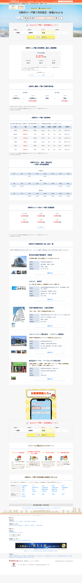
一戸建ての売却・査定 (34, 3)
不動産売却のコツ (20, 525)
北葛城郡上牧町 (55, 487)
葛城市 (23, 487)
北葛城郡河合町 (45, 487)
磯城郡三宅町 (54, 489)
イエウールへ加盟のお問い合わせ (36, 550)
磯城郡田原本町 (45, 489)
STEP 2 (29, 29)
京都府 (33, 494)
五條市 (23, 489)
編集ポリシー (26, 550)
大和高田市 (44, 491)
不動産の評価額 (39, 525)
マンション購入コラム (13, 536)
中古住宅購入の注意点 (26, 540)
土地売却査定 (33, 521)
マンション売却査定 (19, 521)
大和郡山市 (34, 491)
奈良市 (23, 491)
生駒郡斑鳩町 (24, 485)
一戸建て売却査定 (27, 521)
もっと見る (41, 227)
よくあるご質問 (54, 1)
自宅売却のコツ (27, 525)
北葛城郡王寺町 (35, 487)
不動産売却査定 (12, 521)
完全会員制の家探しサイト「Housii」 (16, 532)
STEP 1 (15, 29)
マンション (34, 75)
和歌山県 (24, 496)
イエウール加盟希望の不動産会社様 (65, 1)
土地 (47, 75)
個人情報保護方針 (50, 550)
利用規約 (44, 550)
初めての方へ (22, 1)
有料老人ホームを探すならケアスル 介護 (25, 557)
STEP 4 (57, 29)
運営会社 (56, 550)
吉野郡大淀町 (54, 491)
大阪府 (43, 494)
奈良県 (41, 3)
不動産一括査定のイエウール (14, 3)
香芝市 (63, 485)
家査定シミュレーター (45, 1)
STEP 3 (43, 29)
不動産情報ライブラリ (27, 108)
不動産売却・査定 (25, 3)
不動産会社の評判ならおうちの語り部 (65, 555)
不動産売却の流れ (30, 1)
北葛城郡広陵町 (65, 487)
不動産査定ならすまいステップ (51, 555)
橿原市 (53, 485)
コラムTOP (37, 1)
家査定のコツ (33, 525)
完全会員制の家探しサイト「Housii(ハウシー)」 (36, 555)
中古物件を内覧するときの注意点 (15, 540)
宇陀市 (43, 485)
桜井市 (33, 489)
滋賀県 (23, 494)
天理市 (63, 489)
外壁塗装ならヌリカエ (13, 557)
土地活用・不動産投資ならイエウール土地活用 (17, 555)
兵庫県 (53, 494)
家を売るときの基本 (12, 525)
